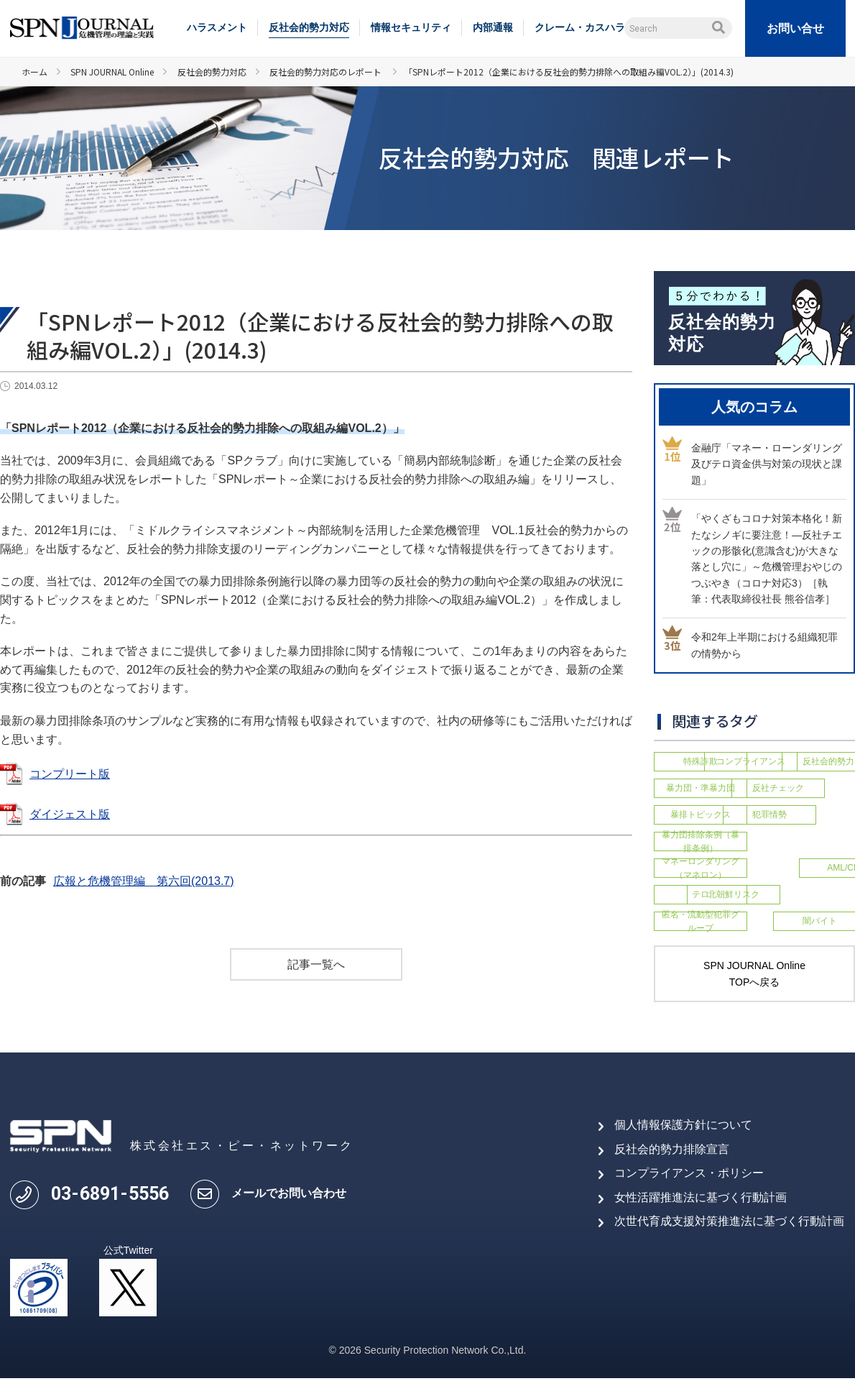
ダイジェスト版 (69, 814)
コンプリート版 (69, 774)
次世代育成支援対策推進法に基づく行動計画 (729, 1242)
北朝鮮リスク (801, 906)
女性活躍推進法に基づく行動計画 (700, 1218)
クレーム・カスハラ (580, 27)
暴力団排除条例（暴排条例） (801, 838)
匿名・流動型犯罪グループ (700, 936)
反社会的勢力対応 (309, 27)
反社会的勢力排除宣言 (671, 1170)
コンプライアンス (801, 760)
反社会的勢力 (700, 784)
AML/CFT (800, 876)
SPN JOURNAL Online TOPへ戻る (754, 994)
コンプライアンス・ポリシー (689, 1194)
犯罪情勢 (700, 838)
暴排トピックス (801, 807)
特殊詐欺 (700, 760)
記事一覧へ (316, 964)
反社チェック (700, 807)
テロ (700, 906)
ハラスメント (217, 27)
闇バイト (801, 937)
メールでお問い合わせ (288, 1214)
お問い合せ (795, 28)
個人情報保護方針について (683, 1145)
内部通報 (493, 27)
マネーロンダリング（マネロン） (700, 875)
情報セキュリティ (411, 27)
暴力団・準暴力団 (801, 784)
